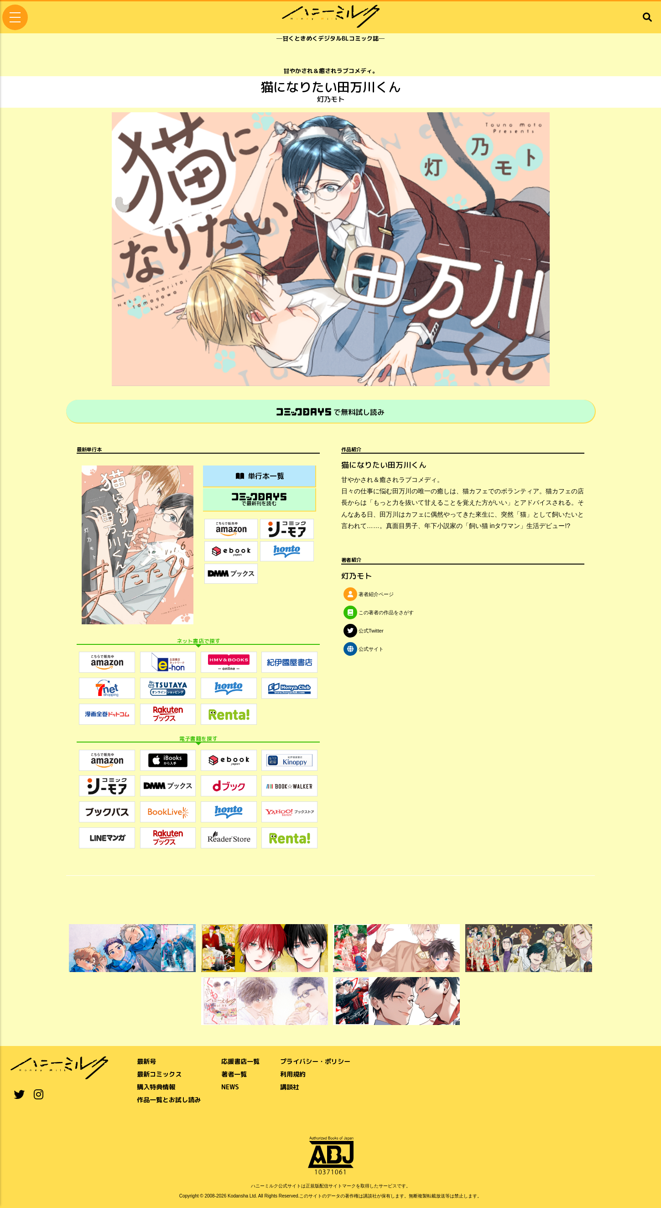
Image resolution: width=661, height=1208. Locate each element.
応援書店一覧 (240, 1061)
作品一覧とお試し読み (169, 1099)
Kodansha (238, 1195)
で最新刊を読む (259, 500)
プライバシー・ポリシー (315, 1061)
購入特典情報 (156, 1086)
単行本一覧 (260, 476)
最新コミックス (159, 1074)
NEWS (230, 1086)
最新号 (146, 1061)
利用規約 (293, 1074)
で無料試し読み (330, 412)
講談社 (289, 1086)
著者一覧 (234, 1074)
